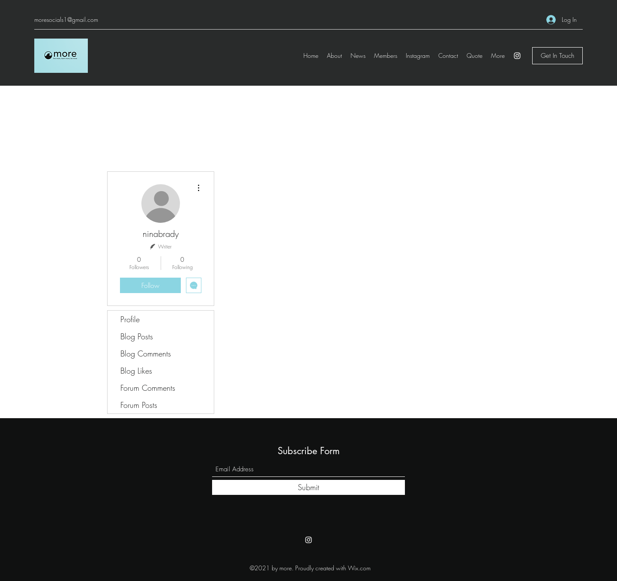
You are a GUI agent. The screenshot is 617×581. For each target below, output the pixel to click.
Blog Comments (145, 353)
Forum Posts (138, 405)
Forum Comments (147, 388)
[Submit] (308, 487)
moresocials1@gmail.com (66, 19)
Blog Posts (136, 336)
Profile (130, 319)
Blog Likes (136, 370)
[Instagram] (517, 55)
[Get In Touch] (557, 55)
